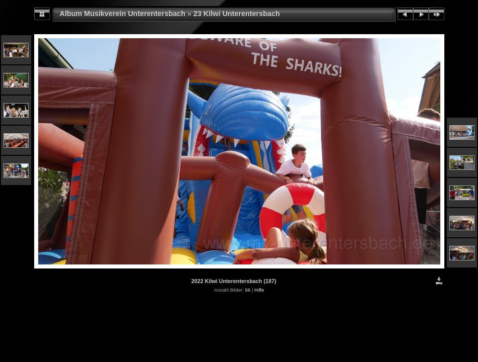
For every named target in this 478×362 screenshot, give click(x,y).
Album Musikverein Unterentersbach (122, 14)
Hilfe (259, 290)
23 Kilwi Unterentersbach (237, 14)
